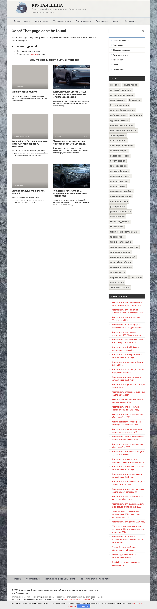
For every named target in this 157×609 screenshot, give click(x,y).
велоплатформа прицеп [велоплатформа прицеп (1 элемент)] (122, 110)
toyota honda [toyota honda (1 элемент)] (130, 84)
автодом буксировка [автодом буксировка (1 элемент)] (120, 90)
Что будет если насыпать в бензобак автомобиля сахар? (69, 142)
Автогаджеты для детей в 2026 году (128, 522)
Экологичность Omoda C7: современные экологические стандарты (70, 193)
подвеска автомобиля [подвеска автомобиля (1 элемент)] (121, 191)
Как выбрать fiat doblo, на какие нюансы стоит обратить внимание (30, 144)
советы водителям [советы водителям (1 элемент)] (119, 221)
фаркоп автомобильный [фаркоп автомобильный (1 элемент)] (122, 257)
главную (34, 54)
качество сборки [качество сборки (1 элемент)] (118, 150)
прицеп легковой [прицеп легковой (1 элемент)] (119, 201)
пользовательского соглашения (76, 599)
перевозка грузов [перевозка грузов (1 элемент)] (119, 181)
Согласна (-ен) (83, 606)
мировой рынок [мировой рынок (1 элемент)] (118, 165)
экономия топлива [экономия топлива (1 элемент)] (119, 287)
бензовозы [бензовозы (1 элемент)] (134, 100)
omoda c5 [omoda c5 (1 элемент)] (115, 84)
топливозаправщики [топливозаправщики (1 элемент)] (120, 241)
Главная (17, 579)
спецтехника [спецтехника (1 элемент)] (116, 226)
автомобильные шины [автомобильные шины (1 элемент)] (121, 95)
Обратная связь (33, 579)
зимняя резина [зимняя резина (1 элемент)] (118, 135)
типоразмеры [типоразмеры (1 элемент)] (117, 236)
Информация (130, 21)
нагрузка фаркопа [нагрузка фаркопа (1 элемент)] (119, 171)
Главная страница (22, 21)
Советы (116, 21)
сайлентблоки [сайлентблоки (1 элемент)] (117, 216)
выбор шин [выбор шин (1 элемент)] (136, 115)
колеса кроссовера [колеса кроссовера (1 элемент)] (120, 155)
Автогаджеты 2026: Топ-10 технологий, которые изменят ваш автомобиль (127, 540)
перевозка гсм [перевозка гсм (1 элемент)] (117, 186)
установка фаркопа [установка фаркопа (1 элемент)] (120, 252)
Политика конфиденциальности (60, 579)
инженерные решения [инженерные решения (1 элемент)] (121, 145)
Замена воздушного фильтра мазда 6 (28, 192)
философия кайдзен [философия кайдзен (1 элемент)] (120, 262)
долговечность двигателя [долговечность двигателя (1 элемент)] (123, 130)
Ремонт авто (102, 21)
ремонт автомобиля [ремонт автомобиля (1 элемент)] (120, 211)
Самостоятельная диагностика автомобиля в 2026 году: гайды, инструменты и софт (126, 514)
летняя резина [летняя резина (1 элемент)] (117, 160)
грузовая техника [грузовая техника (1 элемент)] (119, 120)
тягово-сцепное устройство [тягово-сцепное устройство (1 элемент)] (124, 247)
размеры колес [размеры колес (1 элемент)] (118, 206)
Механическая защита (24, 91)
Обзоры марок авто (62, 21)
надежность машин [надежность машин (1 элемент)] (120, 176)
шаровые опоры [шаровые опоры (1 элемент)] (118, 277)
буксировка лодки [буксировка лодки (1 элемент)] (119, 105)
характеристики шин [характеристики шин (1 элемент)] (121, 267)
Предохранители (83, 21)
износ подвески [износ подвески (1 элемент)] (118, 140)
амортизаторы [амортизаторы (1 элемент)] (117, 100)
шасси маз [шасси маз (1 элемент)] (136, 277)
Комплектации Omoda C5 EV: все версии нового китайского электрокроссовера (70, 94)
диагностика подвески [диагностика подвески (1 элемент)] (121, 125)
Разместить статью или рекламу (95, 579)
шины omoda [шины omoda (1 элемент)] (117, 282)
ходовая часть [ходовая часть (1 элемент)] (117, 272)
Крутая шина (47, 5)
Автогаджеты (41, 21)
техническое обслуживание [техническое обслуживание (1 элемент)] (124, 231)
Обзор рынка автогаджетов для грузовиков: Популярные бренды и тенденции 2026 (128, 529)
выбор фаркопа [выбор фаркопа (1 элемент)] (118, 115)
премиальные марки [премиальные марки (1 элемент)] (121, 196)
